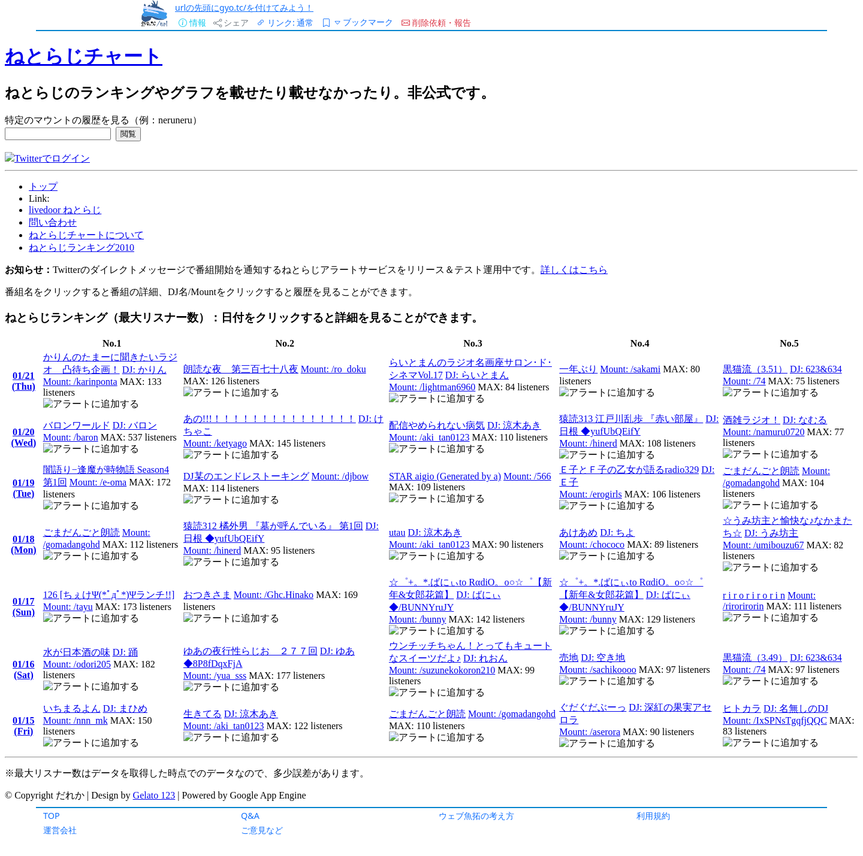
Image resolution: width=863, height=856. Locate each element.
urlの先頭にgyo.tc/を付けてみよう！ (244, 7)
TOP (51, 815)
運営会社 (60, 830)
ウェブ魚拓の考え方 (476, 815)
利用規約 (653, 815)
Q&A (250, 815)
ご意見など (262, 830)
